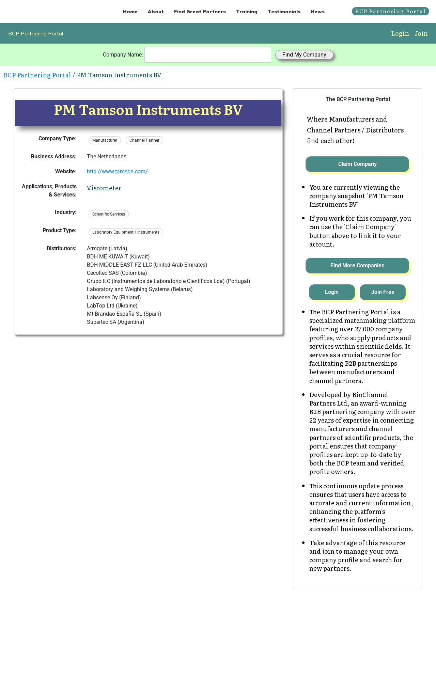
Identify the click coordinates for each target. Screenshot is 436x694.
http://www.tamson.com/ (117, 171)
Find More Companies (357, 265)
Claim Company (357, 164)
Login (400, 33)
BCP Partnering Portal (35, 33)
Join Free (382, 292)
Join (421, 33)
